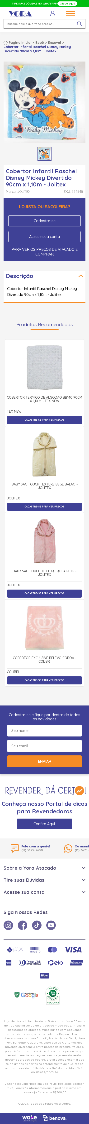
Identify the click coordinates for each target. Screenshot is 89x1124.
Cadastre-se (45, 220)
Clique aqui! (67, 3)
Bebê (39, 42)
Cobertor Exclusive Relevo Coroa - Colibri (44, 660)
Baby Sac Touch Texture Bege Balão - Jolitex (45, 486)
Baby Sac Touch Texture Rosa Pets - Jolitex (44, 573)
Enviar (44, 761)
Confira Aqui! (44, 823)
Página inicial (20, 42)
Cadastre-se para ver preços (44, 419)
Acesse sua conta (44, 236)
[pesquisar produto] (79, 24)
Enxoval (54, 42)
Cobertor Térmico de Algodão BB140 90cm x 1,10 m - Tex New (44, 399)
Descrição (19, 275)
